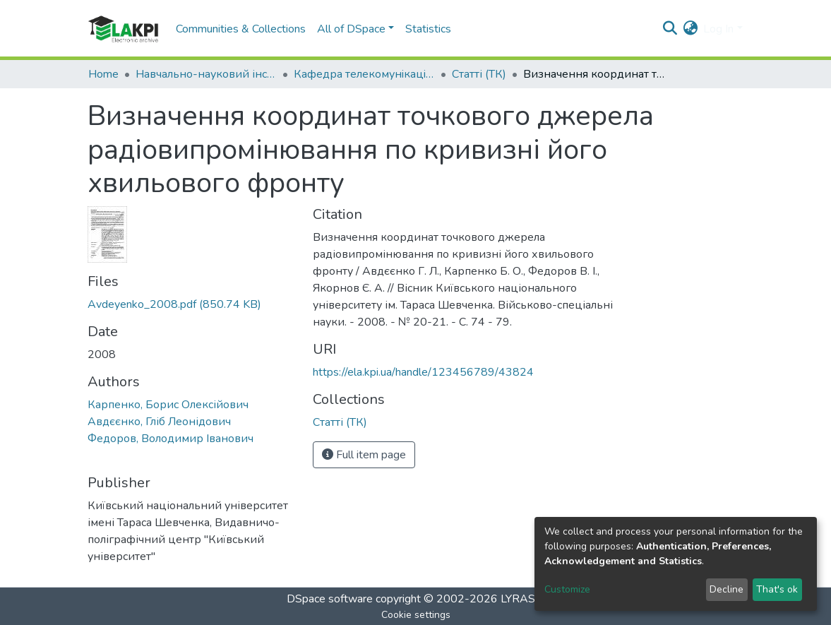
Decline (726, 589)
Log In (718, 29)
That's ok (777, 589)
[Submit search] (669, 28)
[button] (690, 28)
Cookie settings (415, 614)
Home (103, 74)
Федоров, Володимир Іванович (170, 438)
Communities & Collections (241, 29)
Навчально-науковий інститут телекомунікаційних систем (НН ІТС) (206, 74)
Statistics (428, 29)
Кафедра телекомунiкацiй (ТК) (364, 74)
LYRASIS (523, 599)
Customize (567, 589)
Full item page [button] (364, 455)
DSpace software (330, 599)
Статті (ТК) (479, 74)
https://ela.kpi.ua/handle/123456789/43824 (423, 372)
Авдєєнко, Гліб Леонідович (159, 421)
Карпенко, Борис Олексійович (168, 404)
